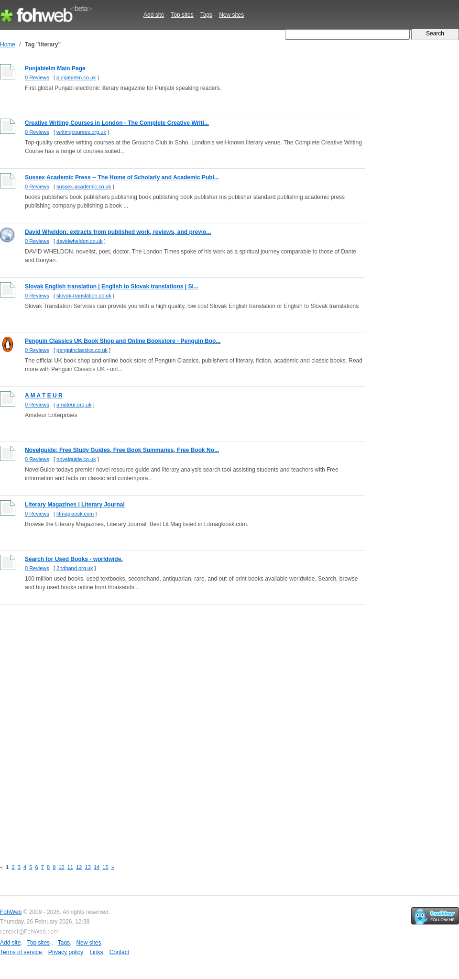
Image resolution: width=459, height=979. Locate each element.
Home (7, 44)
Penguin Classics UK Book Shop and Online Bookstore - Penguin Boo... (122, 341)
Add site (153, 14)
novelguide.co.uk (76, 459)
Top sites (182, 14)
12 (79, 867)
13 (88, 867)
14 (96, 867)
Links (96, 952)
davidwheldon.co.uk (79, 241)
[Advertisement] (116, 727)
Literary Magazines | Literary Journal (75, 504)
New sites (231, 14)
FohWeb (11, 912)
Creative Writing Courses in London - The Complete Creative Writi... (117, 123)
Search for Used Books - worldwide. (74, 559)
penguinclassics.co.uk (82, 350)
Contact (119, 952)
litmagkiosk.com (75, 514)
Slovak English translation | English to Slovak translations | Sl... (111, 286)
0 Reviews (37, 77)
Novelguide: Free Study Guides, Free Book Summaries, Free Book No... (122, 450)
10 (61, 867)
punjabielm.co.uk (76, 77)
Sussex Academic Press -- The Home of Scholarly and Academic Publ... (122, 177)
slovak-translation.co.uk (83, 295)
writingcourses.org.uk (81, 132)
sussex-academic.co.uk (83, 186)
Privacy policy (65, 952)
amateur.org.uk (73, 404)
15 (105, 867)
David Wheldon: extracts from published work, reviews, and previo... (118, 232)
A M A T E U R (44, 395)
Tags (206, 14)
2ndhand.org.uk (74, 568)
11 (70, 867)
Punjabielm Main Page (55, 68)
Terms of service (21, 952)
